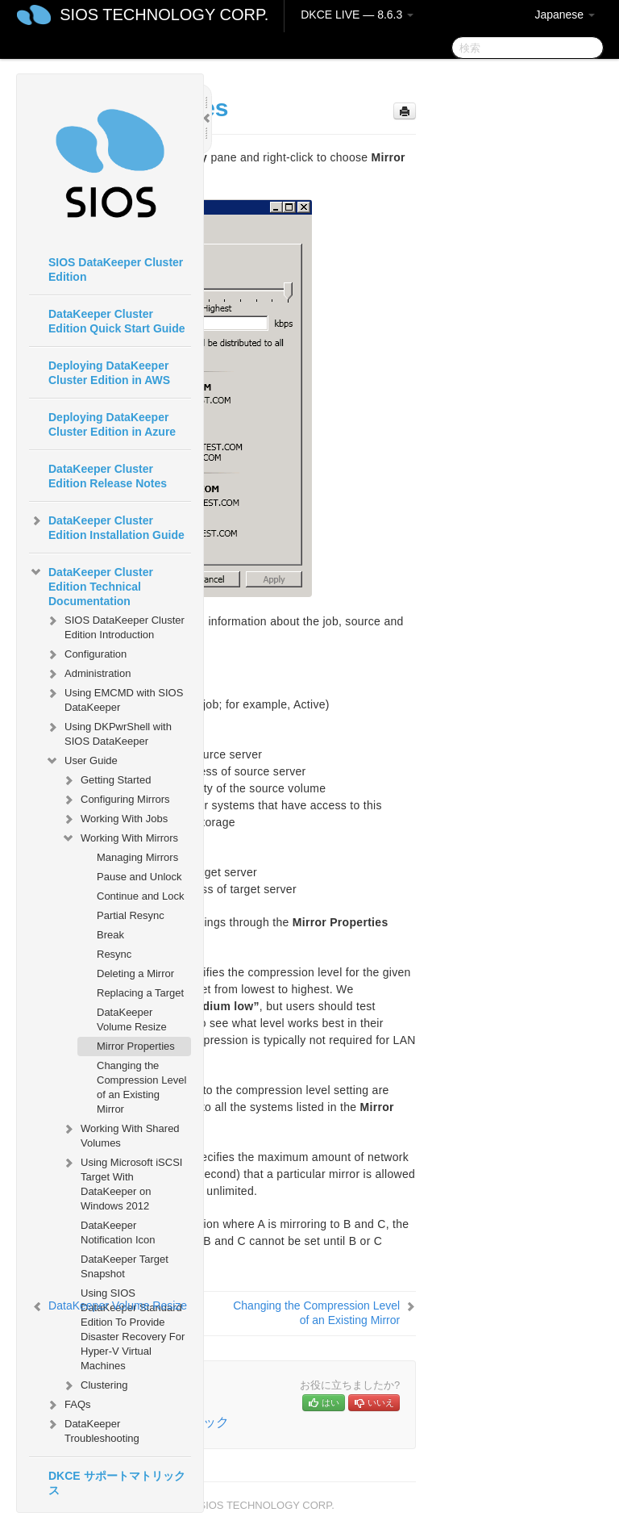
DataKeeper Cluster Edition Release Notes (107, 476)
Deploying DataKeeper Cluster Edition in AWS (109, 372)
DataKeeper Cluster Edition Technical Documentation (91, 585)
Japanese (564, 14)
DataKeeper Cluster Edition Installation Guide (107, 526)
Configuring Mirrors (115, 799)
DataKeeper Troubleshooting (92, 1429)
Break (110, 935)
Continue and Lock (140, 896)
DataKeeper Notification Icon (118, 1232)
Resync (114, 954)
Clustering (94, 1385)
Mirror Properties (136, 1046)
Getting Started (106, 780)
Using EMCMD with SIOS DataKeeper (114, 698)
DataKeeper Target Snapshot (124, 1266)
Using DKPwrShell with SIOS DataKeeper (108, 732)
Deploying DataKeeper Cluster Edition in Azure (112, 424)
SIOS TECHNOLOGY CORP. (164, 14)
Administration (88, 673)
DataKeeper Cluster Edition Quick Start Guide (116, 321)
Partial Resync (130, 915)
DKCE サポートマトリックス (116, 1483)
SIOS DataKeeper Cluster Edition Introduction (115, 626)
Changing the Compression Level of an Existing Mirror (141, 1087)
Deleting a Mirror (135, 973)
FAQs (68, 1404)
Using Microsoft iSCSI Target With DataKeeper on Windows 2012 (121, 1182)
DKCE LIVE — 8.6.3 (357, 14)
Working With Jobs (114, 819)
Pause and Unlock (139, 877)
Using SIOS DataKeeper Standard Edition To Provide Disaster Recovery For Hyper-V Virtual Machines (133, 1329)
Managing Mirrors (137, 857)
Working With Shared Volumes (120, 1134)
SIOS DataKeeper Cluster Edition (115, 269)
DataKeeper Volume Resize (132, 1019)
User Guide (81, 761)
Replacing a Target (140, 993)
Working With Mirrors (119, 838)
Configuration (86, 654)
